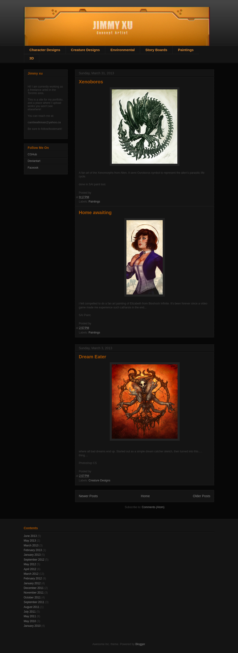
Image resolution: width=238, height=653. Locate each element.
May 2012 (30, 564)
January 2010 (32, 625)
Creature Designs (85, 50)
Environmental (122, 50)
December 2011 (33, 588)
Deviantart (34, 161)
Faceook (33, 167)
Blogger (140, 644)
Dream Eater (92, 356)
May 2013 (30, 540)
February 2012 (33, 578)
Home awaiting (95, 212)
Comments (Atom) (153, 507)
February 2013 (33, 550)
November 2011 (33, 592)
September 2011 (34, 602)
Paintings (186, 50)
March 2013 (31, 545)
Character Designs (45, 50)
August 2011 (31, 607)
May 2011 (30, 616)
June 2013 (30, 536)
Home (145, 496)
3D (32, 58)
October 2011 (32, 597)
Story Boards (156, 50)
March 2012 (31, 573)
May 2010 (30, 621)
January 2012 (32, 583)
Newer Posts (88, 496)
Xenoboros (91, 81)
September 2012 (34, 559)
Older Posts (201, 496)
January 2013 (32, 554)
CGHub (32, 154)
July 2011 (30, 611)
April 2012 (30, 569)
